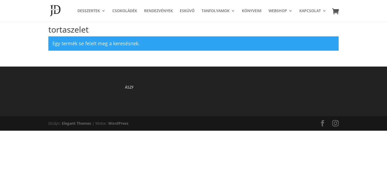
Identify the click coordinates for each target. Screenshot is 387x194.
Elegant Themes (76, 123)
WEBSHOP (277, 11)
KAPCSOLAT (310, 11)
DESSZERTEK (88, 11)
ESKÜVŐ (187, 11)
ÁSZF (129, 87)
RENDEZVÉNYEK (158, 11)
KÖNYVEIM (251, 11)
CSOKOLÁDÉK (124, 11)
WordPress (118, 123)
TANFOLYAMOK (216, 11)
